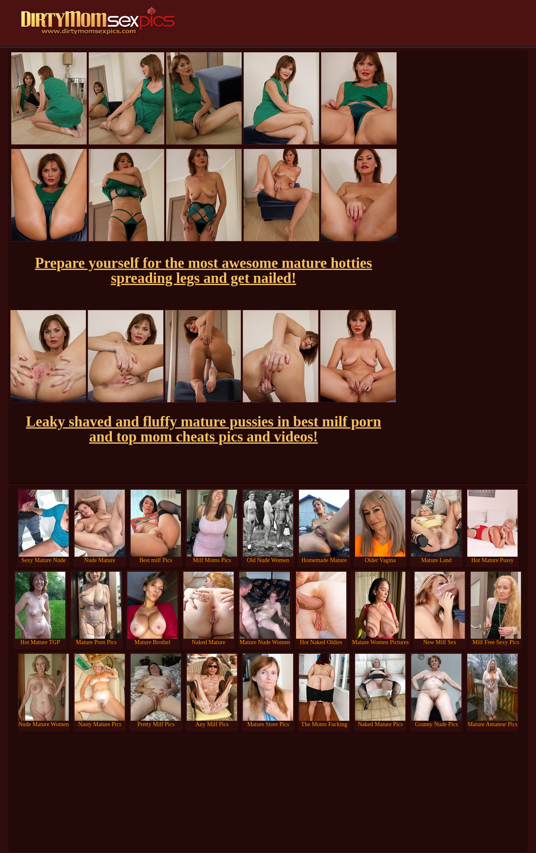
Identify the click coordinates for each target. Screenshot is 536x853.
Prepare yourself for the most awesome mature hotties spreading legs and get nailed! (203, 270)
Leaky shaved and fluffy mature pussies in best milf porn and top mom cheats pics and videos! (203, 429)
